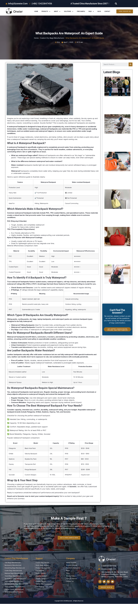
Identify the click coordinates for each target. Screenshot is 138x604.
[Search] (130, 64)
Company (70, 558)
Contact (107, 11)
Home (36, 11)
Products (45, 11)
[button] (116, 4)
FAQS (91, 11)
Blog (99, 11)
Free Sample (81, 11)
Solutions (68, 11)
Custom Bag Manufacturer (16, 558)
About (57, 11)
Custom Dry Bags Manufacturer (52, 38)
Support (39, 558)
